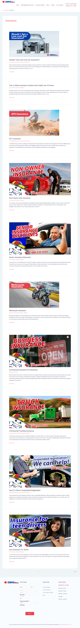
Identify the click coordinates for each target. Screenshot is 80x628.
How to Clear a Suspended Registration (25, 490)
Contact (52, 5)
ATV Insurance (15, 139)
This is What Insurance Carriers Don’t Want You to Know (33, 85)
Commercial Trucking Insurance (22, 431)
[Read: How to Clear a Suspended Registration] (40, 471)
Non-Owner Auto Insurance (20, 198)
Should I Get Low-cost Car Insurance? (25, 60)
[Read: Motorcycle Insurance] (34, 294)
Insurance (18, 62)
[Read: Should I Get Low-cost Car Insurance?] (34, 44)
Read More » (12, 71)
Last (32, 587)
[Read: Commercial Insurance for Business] (40, 351)
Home (17, 5)
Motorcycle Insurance (18, 310)
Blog (48, 5)
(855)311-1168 (63, 585)
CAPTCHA (22, 605)
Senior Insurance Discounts (20, 257)
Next (76, 571)
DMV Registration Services (27, 5)
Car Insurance (12, 62)
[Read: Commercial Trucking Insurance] (40, 412)
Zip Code (22, 594)
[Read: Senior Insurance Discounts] (40, 238)
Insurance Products (40, 5)
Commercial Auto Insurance (15, 433)
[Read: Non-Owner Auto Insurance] (40, 179)
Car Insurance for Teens (19, 550)
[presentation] (29, 608)
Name (21, 587)
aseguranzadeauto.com (65, 624)
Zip (20, 598)
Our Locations (59, 5)
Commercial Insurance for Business (24, 370)
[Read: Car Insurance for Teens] (40, 530)
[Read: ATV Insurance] (34, 122)
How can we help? (24, 601)
